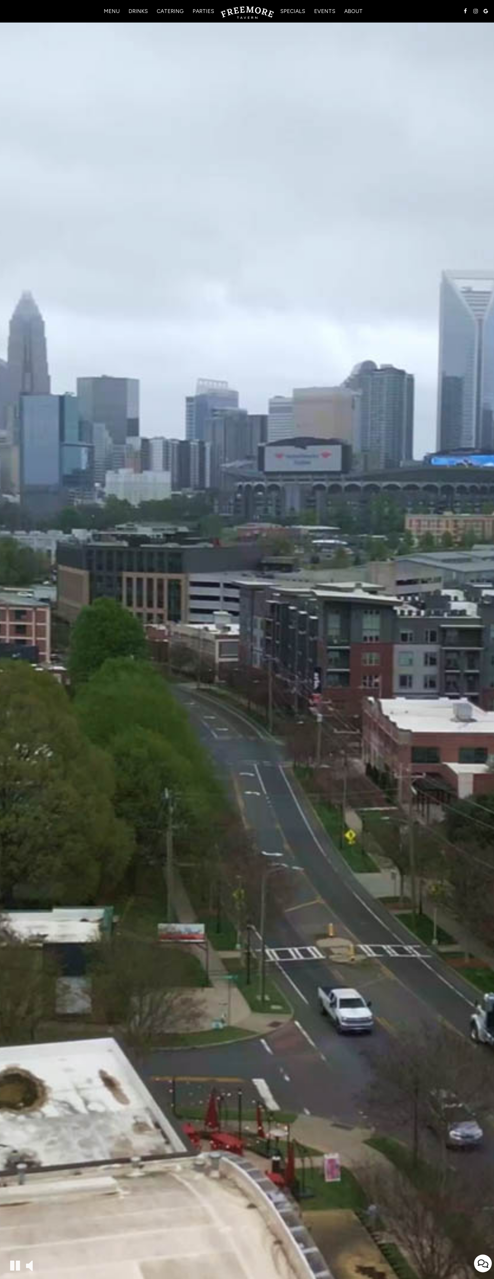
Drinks (138, 11)
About (353, 11)
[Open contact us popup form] (483, 1263)
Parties (203, 11)
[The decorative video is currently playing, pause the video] (15, 1265)
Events (324, 11)
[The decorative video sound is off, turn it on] (29, 1265)
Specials (292, 11)
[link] (247, 13)
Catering (170, 11)
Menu (112, 11)
